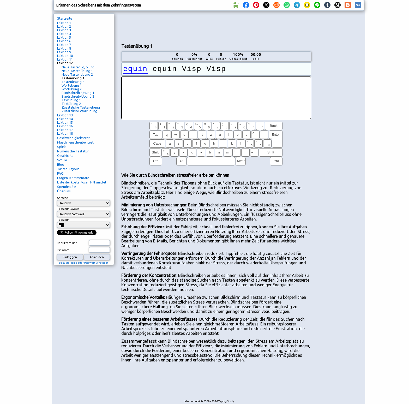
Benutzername (67, 243)
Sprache (62, 197)
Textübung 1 (71, 100)
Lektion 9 (64, 52)
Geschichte (65, 155)
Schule (62, 160)
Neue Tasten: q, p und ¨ (79, 67)
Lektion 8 (64, 48)
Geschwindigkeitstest (73, 138)
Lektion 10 (65, 55)
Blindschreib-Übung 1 (78, 92)
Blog (60, 164)
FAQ (60, 173)
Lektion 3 (64, 30)
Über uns (64, 191)
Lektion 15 (65, 122)
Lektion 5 (64, 37)
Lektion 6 (64, 41)
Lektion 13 (65, 115)
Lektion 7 (64, 44)
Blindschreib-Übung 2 (78, 96)
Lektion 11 (65, 59)
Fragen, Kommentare (73, 178)
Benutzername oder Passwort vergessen (84, 262)
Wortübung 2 (72, 89)
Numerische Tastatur (73, 151)
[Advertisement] (216, 26)
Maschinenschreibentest (75, 142)
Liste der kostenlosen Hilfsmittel (81, 182)
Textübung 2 (71, 103)
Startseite (64, 18)
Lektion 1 (64, 23)
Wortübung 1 (72, 85)
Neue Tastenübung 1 (77, 71)
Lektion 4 (64, 33)
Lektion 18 (65, 133)
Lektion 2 (64, 26)
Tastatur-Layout (68, 208)
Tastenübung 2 (73, 82)
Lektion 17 (65, 130)
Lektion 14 (65, 119)
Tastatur (63, 219)
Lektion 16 (65, 126)
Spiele (62, 146)
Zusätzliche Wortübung (79, 111)
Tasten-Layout (68, 169)
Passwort (63, 250)
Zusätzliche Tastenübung (81, 107)
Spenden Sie (66, 186)
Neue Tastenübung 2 (77, 74)
